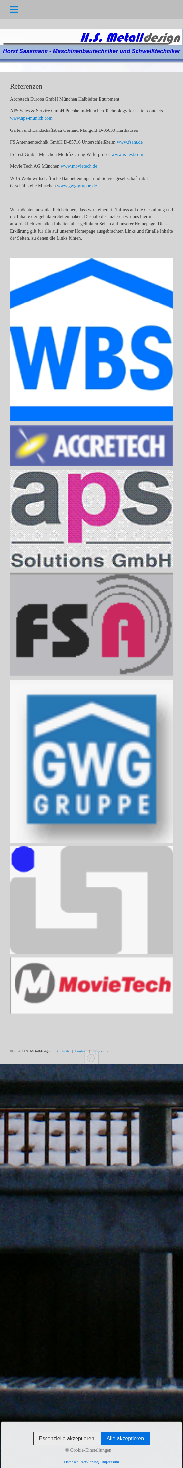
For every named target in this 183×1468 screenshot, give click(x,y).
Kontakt (81, 1051)
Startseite (63, 1051)
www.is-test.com (127, 154)
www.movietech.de (79, 166)
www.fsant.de (130, 142)
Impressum (99, 1051)
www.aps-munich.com (31, 118)
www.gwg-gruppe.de (77, 185)
